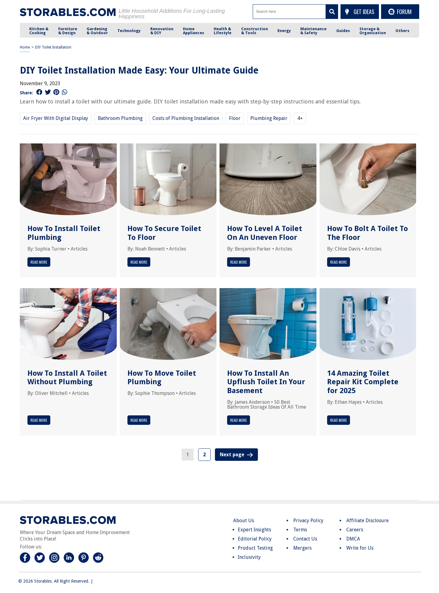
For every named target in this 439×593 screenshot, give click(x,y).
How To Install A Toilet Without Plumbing (67, 377)
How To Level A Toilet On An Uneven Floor (264, 233)
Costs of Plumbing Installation (185, 118)
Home (25, 47)
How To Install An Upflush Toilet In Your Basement (266, 382)
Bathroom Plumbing (120, 118)
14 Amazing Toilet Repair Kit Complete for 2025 (362, 382)
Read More (38, 262)
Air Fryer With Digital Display (55, 118)
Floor (235, 118)
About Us (243, 520)
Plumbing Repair (268, 118)
